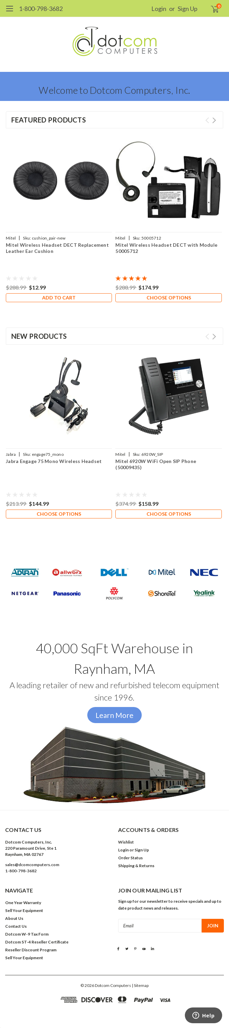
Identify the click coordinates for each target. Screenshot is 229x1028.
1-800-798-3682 (41, 8)
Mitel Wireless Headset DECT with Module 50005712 (166, 248)
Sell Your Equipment (24, 910)
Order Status (130, 857)
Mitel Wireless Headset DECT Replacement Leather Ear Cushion (57, 248)
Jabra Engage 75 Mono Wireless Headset (54, 461)
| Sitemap (140, 985)
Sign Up (188, 8)
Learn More (114, 715)
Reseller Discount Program (30, 949)
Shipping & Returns (136, 865)
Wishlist (126, 842)
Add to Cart (59, 297)
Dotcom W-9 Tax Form (27, 934)
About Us (14, 918)
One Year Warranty (23, 902)
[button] (114, 583)
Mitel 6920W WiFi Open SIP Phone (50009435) (155, 464)
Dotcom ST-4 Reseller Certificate (36, 942)
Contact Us (16, 926)
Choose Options (169, 297)
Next (214, 120)
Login (158, 8)
